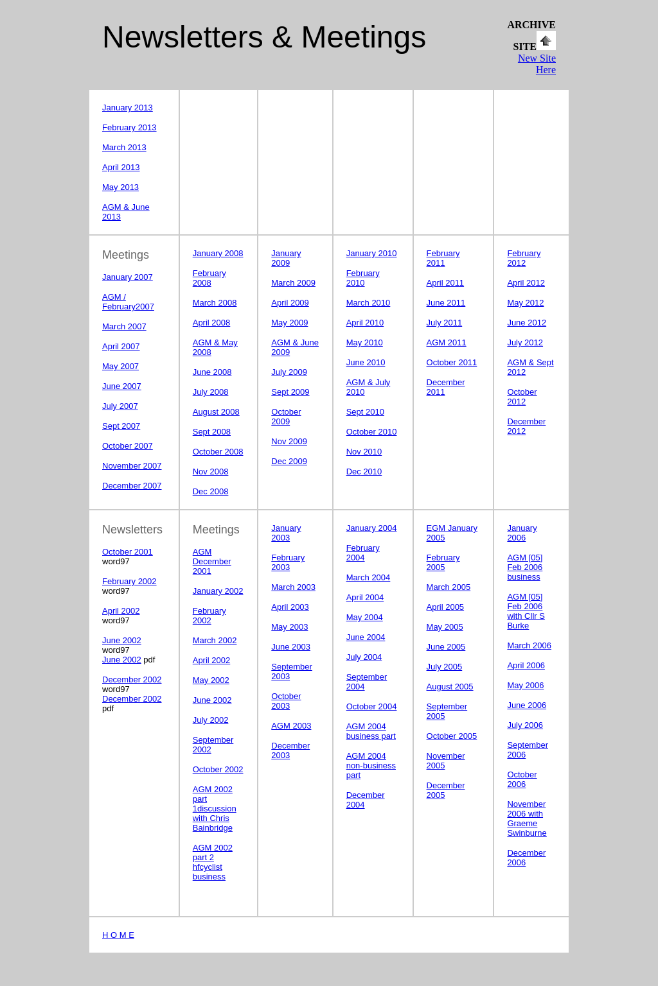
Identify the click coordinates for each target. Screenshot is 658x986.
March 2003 (293, 587)
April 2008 (212, 322)
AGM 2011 (447, 342)
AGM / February (119, 301)
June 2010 (366, 362)
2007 (145, 306)
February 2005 (443, 562)
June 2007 (121, 386)
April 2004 (365, 597)
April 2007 (121, 346)
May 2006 (525, 685)
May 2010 (364, 342)
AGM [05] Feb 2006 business (524, 567)
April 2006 (526, 665)
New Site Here (537, 64)
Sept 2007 (121, 426)
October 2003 (286, 701)
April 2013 (121, 167)
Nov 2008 (211, 471)
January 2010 (371, 253)
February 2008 (209, 278)
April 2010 (365, 322)
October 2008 (218, 451)
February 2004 (363, 552)
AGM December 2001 (212, 561)
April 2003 (290, 607)
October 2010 (371, 432)
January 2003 (286, 532)
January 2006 (522, 532)
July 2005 (445, 666)
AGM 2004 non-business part (371, 765)
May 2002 (211, 680)
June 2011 (446, 302)
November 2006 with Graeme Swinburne (526, 818)
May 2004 (364, 617)
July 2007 (120, 406)
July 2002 (211, 720)
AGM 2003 (291, 726)
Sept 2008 (212, 432)
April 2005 (446, 607)
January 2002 (218, 591)
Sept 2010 (365, 412)
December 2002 (132, 679)
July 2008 (211, 392)
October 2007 (127, 446)
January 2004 (371, 528)
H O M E (118, 935)
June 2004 (366, 637)
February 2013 (129, 127)
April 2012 (526, 283)
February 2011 (443, 258)
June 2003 (290, 647)
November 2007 (132, 466)
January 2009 (286, 258)
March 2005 (449, 587)
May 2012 (525, 302)
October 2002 (218, 769)
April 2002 (121, 611)
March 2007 (124, 326)
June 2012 (526, 322)
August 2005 (450, 686)
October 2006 (522, 779)
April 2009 (290, 302)
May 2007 (120, 366)
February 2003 (288, 562)
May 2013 (120, 187)
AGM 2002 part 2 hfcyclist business (213, 862)
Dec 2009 (289, 461)
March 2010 (368, 302)
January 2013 (127, 107)
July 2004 (364, 657)
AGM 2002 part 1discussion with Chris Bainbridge (214, 808)
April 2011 (446, 283)
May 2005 (445, 627)
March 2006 (529, 645)
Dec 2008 (211, 491)
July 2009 (289, 372)
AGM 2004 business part (371, 731)
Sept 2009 (290, 392)
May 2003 (289, 627)
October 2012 (522, 396)
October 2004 (371, 706)
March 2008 (215, 302)
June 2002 (121, 640)
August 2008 (216, 412)
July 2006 (525, 725)
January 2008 (218, 253)
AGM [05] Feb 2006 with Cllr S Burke (526, 611)
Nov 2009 (289, 441)
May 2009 (289, 322)
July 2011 (445, 322)
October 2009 (286, 416)
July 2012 (525, 342)
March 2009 (293, 283)
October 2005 (452, 736)
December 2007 (132, 485)
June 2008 (212, 372)
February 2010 (363, 278)
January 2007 (127, 277)
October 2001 (127, 552)
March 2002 (215, 640)
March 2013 (124, 147)
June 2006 (526, 705)
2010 (364, 451)
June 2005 (446, 647)
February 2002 (129, 581)
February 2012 (523, 258)
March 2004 (368, 577)
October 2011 (452, 362)
